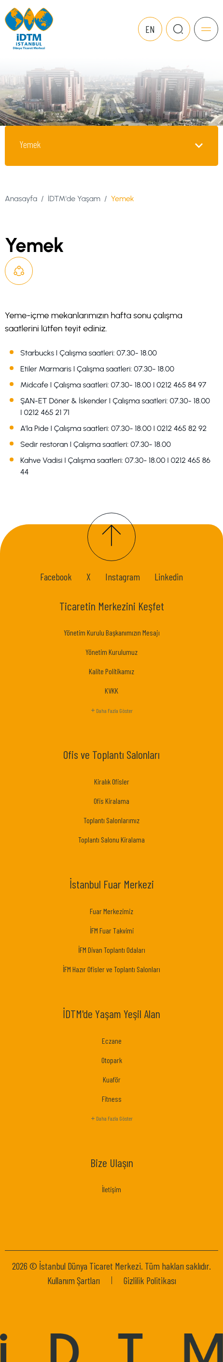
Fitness (112, 1098)
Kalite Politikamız (111, 671)
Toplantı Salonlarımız (111, 820)
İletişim (111, 1189)
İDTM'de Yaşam (74, 198)
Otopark (111, 1060)
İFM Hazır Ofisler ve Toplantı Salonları (111, 969)
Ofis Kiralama (111, 800)
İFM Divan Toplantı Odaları (111, 949)
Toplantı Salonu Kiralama (111, 839)
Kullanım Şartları (73, 1280)
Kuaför (112, 1079)
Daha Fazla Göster (111, 711)
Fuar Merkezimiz (111, 911)
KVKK (111, 690)
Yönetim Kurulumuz (111, 651)
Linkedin (168, 576)
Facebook (56, 576)
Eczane (112, 1040)
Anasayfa (21, 198)
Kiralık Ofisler (111, 781)
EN (150, 29)
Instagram (122, 576)
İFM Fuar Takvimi (112, 930)
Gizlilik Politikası (150, 1280)
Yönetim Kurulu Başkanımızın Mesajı (112, 632)
